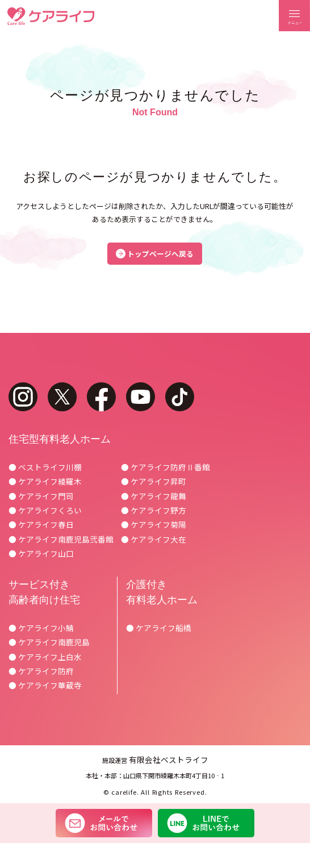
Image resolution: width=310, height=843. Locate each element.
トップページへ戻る (160, 253)
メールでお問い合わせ (104, 823)
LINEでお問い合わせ (206, 823)
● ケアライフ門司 (41, 496)
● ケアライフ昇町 (153, 481)
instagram (23, 396)
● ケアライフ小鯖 (41, 627)
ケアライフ (50, 16)
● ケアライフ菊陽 (153, 524)
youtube (140, 396)
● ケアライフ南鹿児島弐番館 (61, 539)
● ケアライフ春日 (41, 524)
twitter (62, 396)
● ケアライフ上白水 (45, 656)
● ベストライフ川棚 (45, 467)
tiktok (179, 396)
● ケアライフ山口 (41, 553)
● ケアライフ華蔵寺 (45, 685)
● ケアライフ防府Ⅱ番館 (165, 467)
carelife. (125, 791)
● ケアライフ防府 (41, 671)
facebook (101, 396)
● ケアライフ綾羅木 (45, 481)
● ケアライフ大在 (153, 539)
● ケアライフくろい (45, 510)
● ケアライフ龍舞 (153, 496)
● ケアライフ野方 (153, 510)
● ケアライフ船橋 (158, 627)
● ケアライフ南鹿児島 (49, 642)
